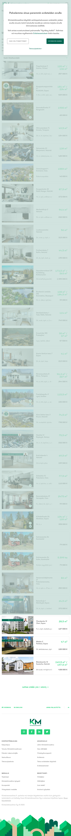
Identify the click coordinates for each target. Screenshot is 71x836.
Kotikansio (40, 757)
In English (18, 707)
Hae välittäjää (42, 749)
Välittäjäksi (41, 781)
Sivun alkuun (68, 707)
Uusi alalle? (41, 785)
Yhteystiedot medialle (9, 789)
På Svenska (6, 707)
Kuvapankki (6, 785)
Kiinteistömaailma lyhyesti (11, 781)
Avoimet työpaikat (43, 789)
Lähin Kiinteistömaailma (45, 745)
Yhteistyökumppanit (44, 753)
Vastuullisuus (6, 757)
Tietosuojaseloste (8, 761)
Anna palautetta (53, 707)
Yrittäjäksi (40, 777)
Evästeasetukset (43, 766)
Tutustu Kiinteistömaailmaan (12, 749)
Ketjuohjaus (6, 745)
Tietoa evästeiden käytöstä (46, 761)
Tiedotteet (5, 777)
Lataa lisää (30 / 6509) (34, 687)
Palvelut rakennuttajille (10, 753)
